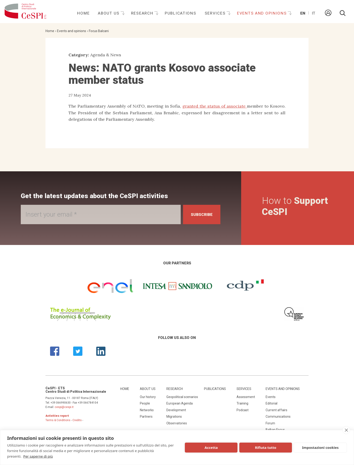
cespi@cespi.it (64, 407)
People (145, 403)
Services (216, 13)
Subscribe (200, 214)
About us (109, 13)
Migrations (174, 416)
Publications (180, 13)
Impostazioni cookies (320, 447)
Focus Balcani (99, 31)
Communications (278, 416)
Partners (146, 416)
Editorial (271, 403)
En (302, 13)
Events (271, 397)
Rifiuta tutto (265, 447)
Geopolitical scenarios (182, 397)
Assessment (246, 397)
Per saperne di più (38, 456)
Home (83, 13)
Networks (147, 410)
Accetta (211, 447)
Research (143, 13)
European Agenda (179, 403)
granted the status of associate (215, 106)
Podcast (243, 410)
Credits (77, 420)
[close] (346, 430)
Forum (270, 423)
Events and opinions (262, 13)
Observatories (176, 423)
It (313, 13)
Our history (148, 397)
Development (176, 410)
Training (242, 403)
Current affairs (276, 410)
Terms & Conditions (57, 420)
